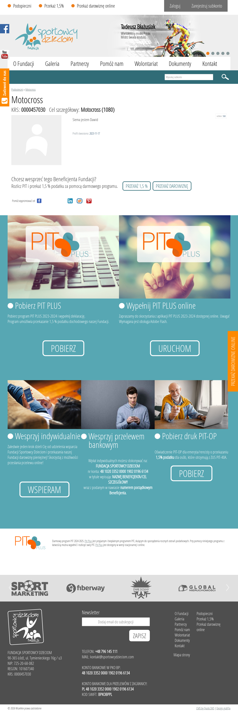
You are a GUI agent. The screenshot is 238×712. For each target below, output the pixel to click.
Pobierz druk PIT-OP (189, 435)
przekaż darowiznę (172, 186)
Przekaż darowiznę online (96, 6)
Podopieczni (22, 6)
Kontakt (209, 64)
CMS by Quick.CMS (205, 708)
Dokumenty (180, 64)
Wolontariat (146, 64)
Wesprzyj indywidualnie (47, 435)
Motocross (30, 89)
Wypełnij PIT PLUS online (161, 305)
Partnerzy (80, 64)
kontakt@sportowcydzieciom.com (112, 656)
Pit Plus (88, 541)
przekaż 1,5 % (137, 186)
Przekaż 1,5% (54, 6)
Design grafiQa (223, 708)
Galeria (52, 64)
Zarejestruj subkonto (207, 6)
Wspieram (44, 489)
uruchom (174, 348)
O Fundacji (23, 64)
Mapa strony (182, 654)
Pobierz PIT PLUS (38, 305)
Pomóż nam (111, 64)
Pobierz (63, 348)
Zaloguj (175, 6)
